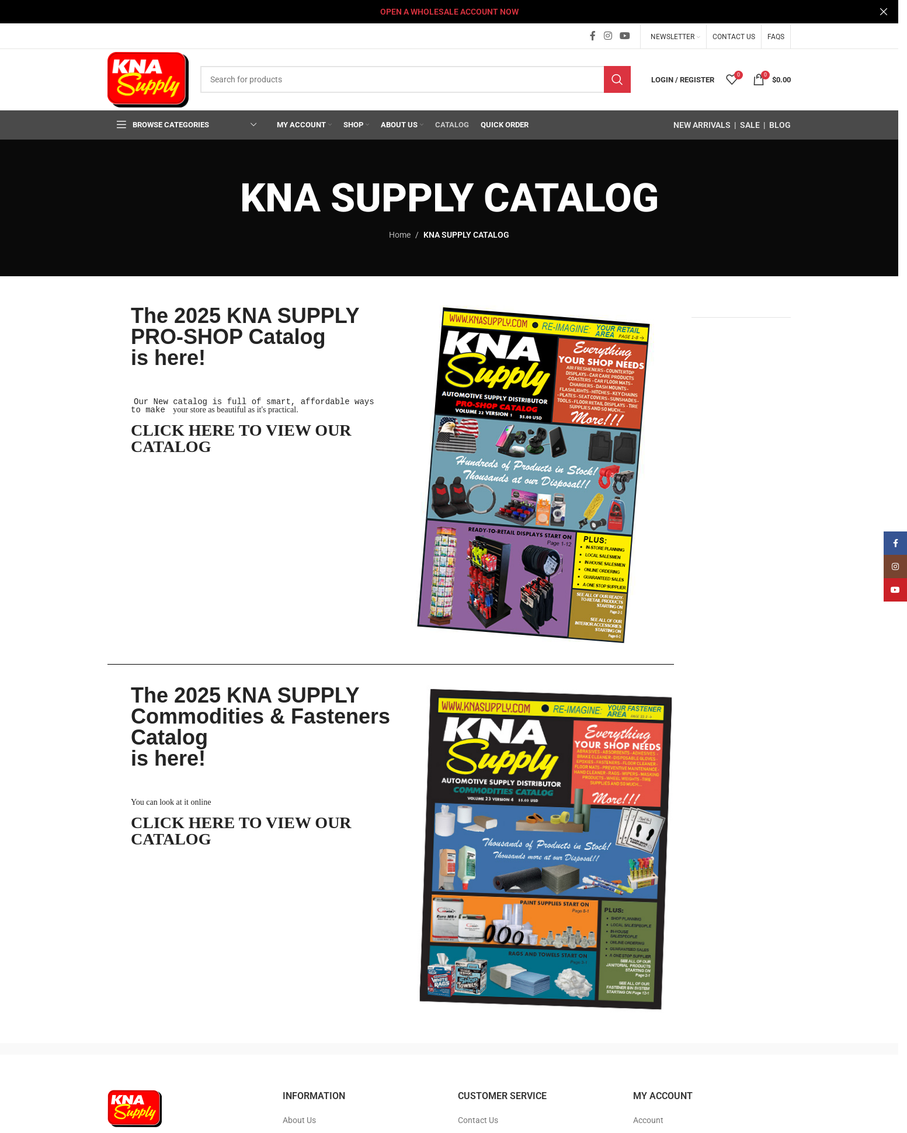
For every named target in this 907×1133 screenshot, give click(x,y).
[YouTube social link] (625, 35)
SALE (750, 123)
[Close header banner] (883, 11)
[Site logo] (148, 77)
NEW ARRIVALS (702, 123)
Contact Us (478, 1119)
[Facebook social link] (593, 35)
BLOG (780, 123)
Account (648, 1119)
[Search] (415, 78)
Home (400, 233)
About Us (299, 1119)
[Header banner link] (449, 11)
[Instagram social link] (608, 35)
